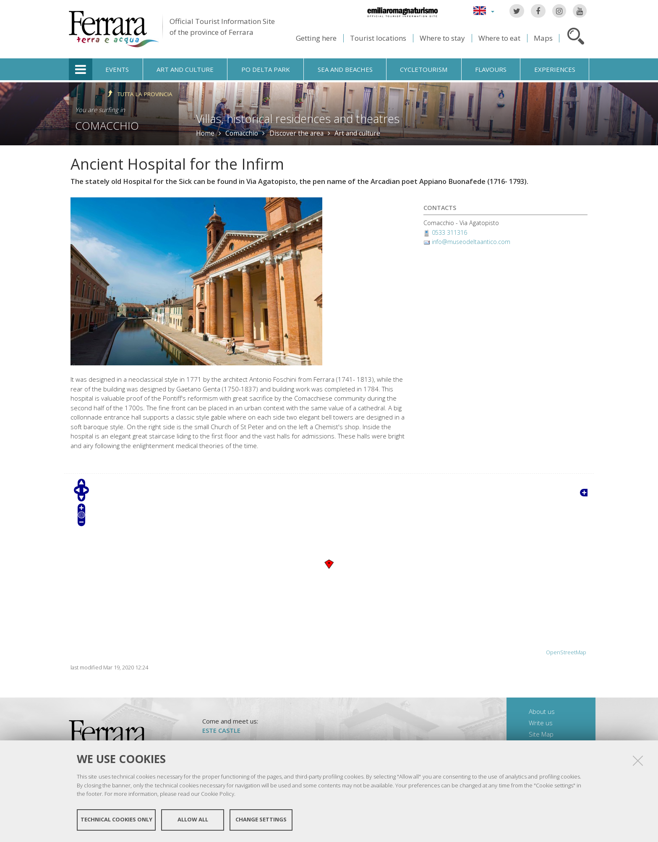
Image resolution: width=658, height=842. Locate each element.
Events (117, 69)
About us (542, 711)
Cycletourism (423, 69)
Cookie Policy (217, 794)
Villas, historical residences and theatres (298, 118)
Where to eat (499, 38)
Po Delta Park (265, 69)
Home (205, 133)
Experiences (554, 69)
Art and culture (185, 69)
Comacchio (107, 125)
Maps (543, 38)
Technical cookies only (116, 820)
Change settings (261, 820)
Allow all (193, 820)
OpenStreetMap (566, 652)
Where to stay (442, 38)
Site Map (541, 734)
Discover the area (296, 133)
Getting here (316, 38)
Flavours (491, 69)
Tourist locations (378, 38)
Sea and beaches (345, 69)
